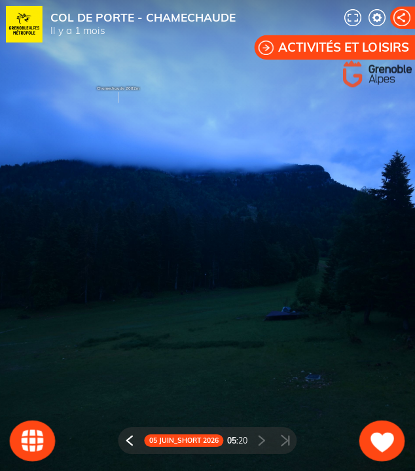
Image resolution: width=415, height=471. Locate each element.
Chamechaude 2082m (118, 88)
